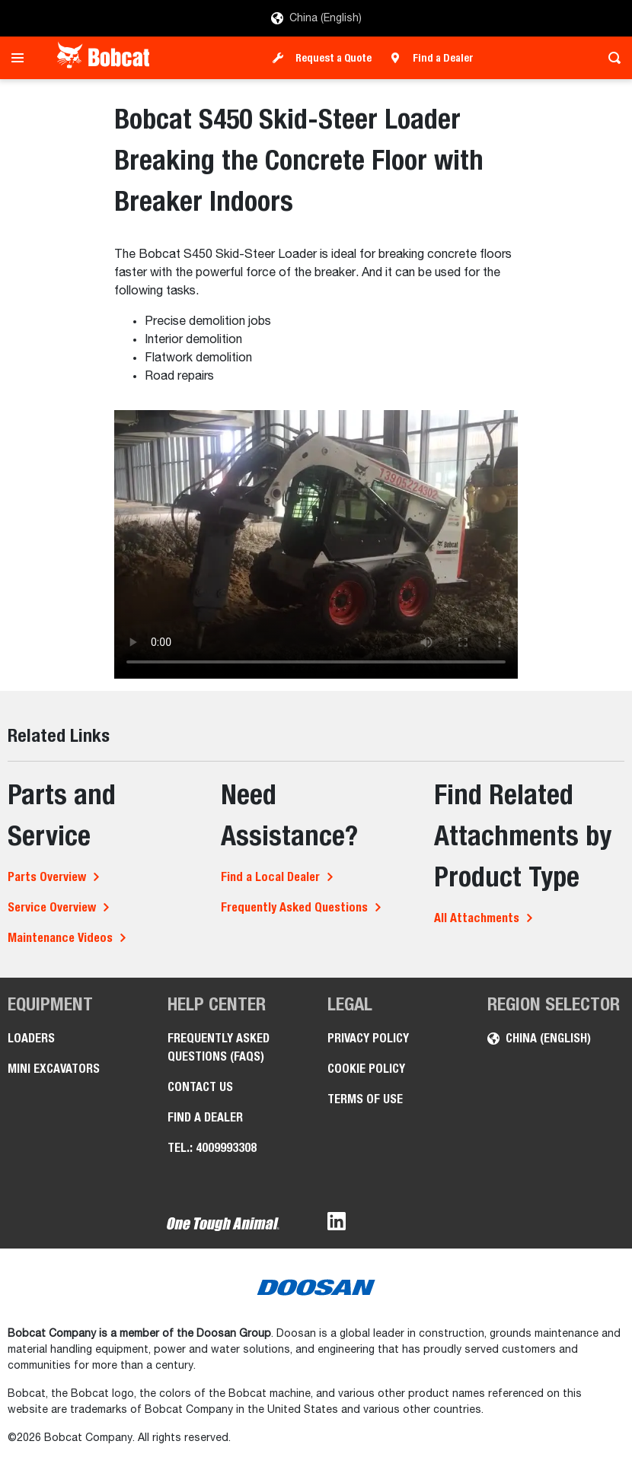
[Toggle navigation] (21, 58)
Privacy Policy (368, 1038)
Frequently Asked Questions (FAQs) (219, 1047)
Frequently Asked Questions (294, 907)
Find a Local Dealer (270, 877)
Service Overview (52, 907)
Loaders (31, 1038)
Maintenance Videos (60, 938)
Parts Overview (47, 877)
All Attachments (476, 918)
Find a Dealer (443, 58)
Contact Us (200, 1087)
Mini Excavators (54, 1068)
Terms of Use (365, 1099)
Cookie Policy (366, 1068)
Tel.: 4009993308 (212, 1147)
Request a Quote (333, 58)
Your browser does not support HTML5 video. (316, 544)
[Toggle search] (610, 58)
